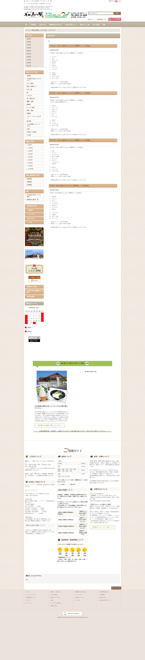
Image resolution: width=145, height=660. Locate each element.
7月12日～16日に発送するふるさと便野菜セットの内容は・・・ (72, 140)
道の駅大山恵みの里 (90, 371)
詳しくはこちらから (32, 495)
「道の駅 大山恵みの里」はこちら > (49, 425)
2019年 (29, 59)
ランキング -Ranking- (56, 603)
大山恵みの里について (104, 600)
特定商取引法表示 (32, 206)
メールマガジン (31, 214)
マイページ (29, 603)
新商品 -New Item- (56, 591)
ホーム (28, 591)
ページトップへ (117, 587)
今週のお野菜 (30, 296)
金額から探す (54, 605)
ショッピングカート (31, 594)
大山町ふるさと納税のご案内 (34, 291)
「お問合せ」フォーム (96, 495)
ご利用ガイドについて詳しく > (103, 527)
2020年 (29, 57)
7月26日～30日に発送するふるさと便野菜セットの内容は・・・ (72, 46)
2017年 (29, 65)
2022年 (29, 50)
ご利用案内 (30, 210)
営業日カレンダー (79, 597)
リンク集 (29, 222)
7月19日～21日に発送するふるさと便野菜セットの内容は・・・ (72, 93)
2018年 (29, 62)
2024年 (29, 45)
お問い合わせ (30, 218)
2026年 (29, 39)
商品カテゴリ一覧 (55, 597)
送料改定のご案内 (32, 286)
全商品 (29, 75)
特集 (52, 600)
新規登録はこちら (102, 19)
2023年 (29, 47)
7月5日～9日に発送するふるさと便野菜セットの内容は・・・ (72, 186)
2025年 (29, 42)
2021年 (29, 54)
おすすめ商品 (54, 594)
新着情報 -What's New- (80, 591)
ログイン (92, 19)
